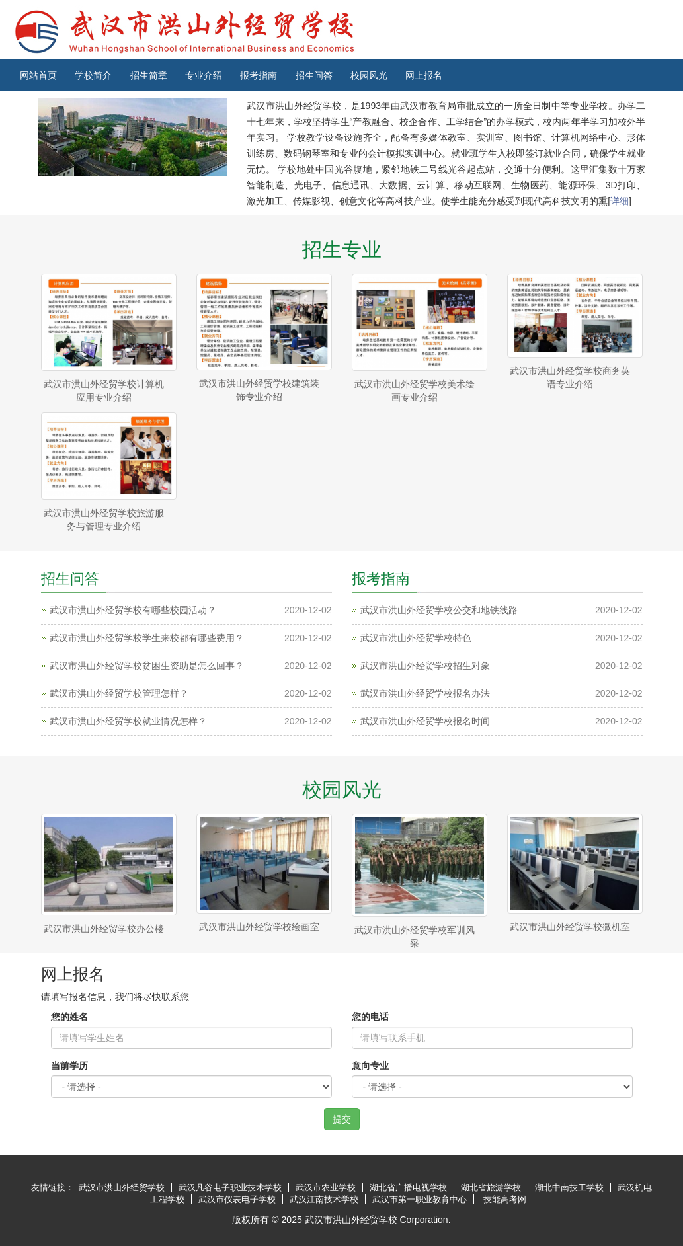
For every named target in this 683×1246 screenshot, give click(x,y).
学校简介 (93, 75)
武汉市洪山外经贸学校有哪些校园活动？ (133, 610)
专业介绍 (203, 75)
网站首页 (38, 75)
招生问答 (314, 75)
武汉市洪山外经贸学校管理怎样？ (119, 693)
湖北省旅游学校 (491, 1187)
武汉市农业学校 (326, 1187)
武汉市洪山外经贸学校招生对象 (425, 665)
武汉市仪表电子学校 (237, 1199)
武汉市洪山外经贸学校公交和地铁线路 (439, 610)
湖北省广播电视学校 (408, 1187)
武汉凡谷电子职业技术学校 (230, 1187)
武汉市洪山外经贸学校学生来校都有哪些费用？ (147, 638)
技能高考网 (504, 1199)
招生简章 (148, 75)
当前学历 (69, 1065)
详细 (619, 201)
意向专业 (370, 1065)
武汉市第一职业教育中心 (419, 1199)
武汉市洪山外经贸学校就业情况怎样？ (128, 721)
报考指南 (258, 75)
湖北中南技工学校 (569, 1187)
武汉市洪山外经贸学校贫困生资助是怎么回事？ (147, 665)
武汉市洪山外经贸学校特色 (415, 638)
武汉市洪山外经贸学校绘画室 (259, 926)
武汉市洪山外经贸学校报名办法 (425, 693)
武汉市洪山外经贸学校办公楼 (104, 928)
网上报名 (423, 75)
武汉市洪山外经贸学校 (122, 1187)
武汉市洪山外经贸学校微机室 (570, 926)
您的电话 (370, 1016)
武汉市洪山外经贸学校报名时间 (425, 721)
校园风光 (368, 75)
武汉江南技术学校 (324, 1199)
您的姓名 (69, 1016)
